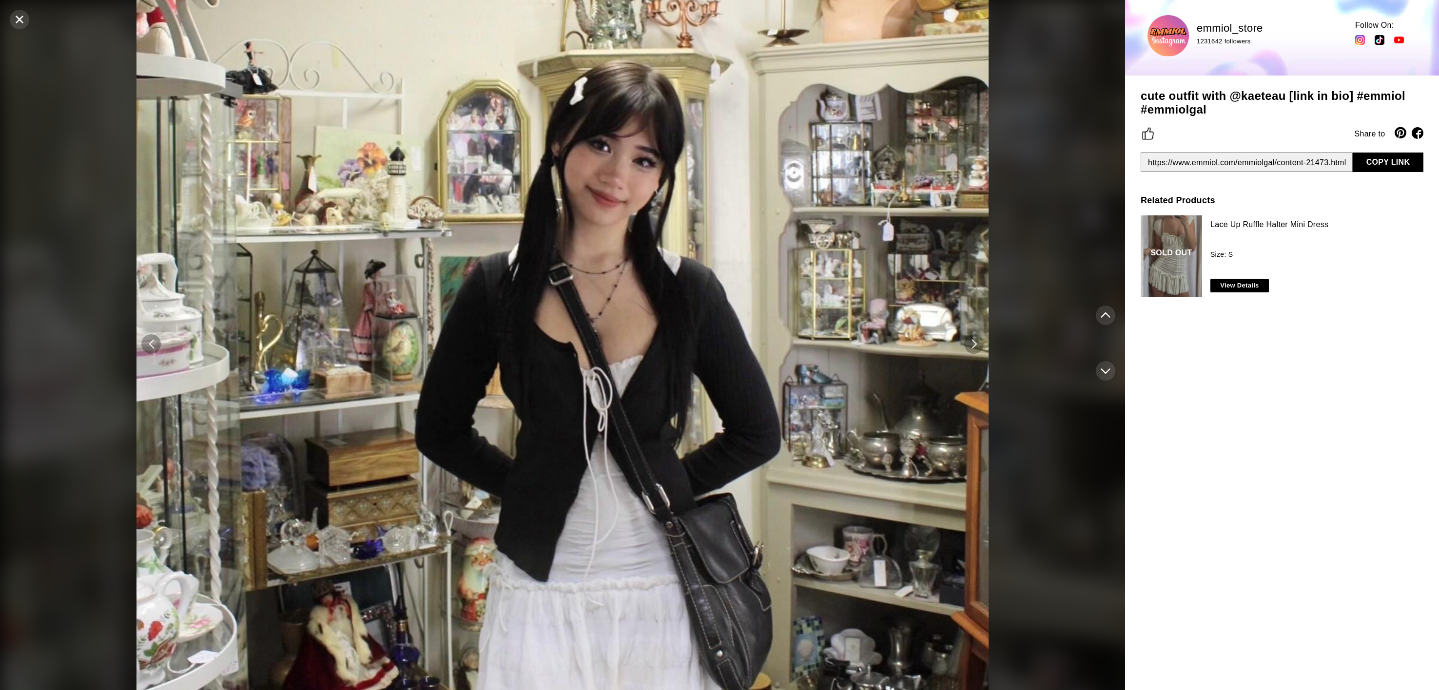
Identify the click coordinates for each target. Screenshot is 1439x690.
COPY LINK (1388, 162)
